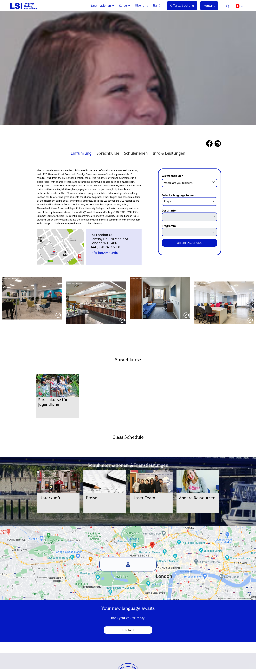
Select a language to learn (179, 195)
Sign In (157, 5)
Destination (169, 210)
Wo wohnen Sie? (172, 176)
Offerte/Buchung (182, 6)
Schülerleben (136, 153)
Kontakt (209, 6)
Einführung (81, 153)
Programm (169, 226)
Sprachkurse (107, 153)
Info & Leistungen (169, 153)
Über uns (141, 5)
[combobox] (189, 183)
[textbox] (189, 183)
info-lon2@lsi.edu (104, 253)
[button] (239, 6)
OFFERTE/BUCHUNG (189, 243)
